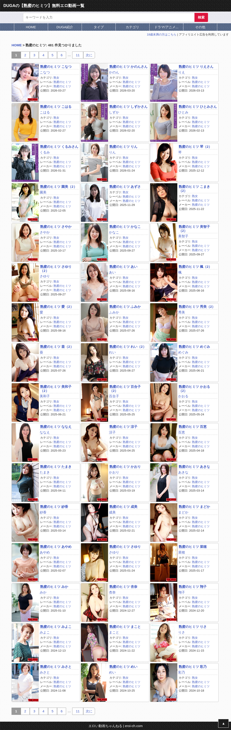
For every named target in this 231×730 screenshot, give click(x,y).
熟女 (56, 77)
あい (112, 272)
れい (112, 352)
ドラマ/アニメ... (166, 27)
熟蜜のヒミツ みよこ (56, 627)
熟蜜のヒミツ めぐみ (194, 347)
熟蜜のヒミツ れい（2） (127, 347)
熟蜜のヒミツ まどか (194, 507)
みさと (45, 672)
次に (89, 55)
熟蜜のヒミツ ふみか (125, 306)
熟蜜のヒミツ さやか (56, 226)
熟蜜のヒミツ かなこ (125, 226)
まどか (183, 512)
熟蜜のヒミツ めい (123, 667)
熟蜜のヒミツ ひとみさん (198, 106)
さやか (45, 232)
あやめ (45, 552)
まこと (114, 632)
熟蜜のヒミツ (62, 82)
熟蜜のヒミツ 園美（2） (58, 186)
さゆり (45, 276)
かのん (114, 72)
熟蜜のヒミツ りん (123, 146)
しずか (114, 112)
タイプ (99, 27)
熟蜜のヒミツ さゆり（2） (56, 268)
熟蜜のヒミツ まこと (125, 627)
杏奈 (112, 592)
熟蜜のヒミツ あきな (194, 467)
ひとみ (183, 112)
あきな (183, 472)
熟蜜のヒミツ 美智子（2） (194, 228)
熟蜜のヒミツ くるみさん (59, 146)
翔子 (181, 592)
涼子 (112, 432)
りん (112, 152)
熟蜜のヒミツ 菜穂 (193, 547)
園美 (43, 192)
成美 (112, 512)
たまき (45, 472)
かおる (183, 396)
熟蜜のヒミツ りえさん (196, 66)
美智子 (183, 236)
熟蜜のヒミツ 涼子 (123, 427)
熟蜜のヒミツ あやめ (56, 547)
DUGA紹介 (64, 27)
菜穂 (181, 552)
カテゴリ (132, 27)
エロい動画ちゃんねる (105, 726)
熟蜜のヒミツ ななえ (56, 427)
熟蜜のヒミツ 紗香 (54, 507)
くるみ (45, 152)
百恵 (181, 432)
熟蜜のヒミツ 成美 (123, 507)
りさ (181, 632)
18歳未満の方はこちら (161, 34)
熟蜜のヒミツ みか (54, 587)
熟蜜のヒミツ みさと (56, 667)
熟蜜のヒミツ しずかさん (128, 106)
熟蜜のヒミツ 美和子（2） (56, 388)
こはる (45, 112)
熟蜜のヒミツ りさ (193, 627)
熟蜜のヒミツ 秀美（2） (197, 306)
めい (112, 672)
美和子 (45, 396)
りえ (181, 72)
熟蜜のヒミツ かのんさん (128, 66)
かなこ (114, 232)
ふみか (114, 312)
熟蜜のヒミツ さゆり (125, 547)
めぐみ (183, 352)
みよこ (45, 632)
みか (43, 592)
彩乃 (181, 672)
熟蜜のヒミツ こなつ (56, 66)
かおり (114, 472)
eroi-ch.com (134, 726)
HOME (31, 27)
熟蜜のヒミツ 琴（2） (195, 146)
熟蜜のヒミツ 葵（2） (57, 347)
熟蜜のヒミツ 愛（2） (57, 306)
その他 (200, 27)
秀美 (181, 312)
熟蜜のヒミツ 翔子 (193, 587)
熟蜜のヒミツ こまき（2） (194, 188)
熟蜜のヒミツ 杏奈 (123, 587)
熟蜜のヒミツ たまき (56, 467)
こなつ (45, 72)
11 (78, 55)
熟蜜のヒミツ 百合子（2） (125, 388)
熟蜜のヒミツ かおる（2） (194, 388)
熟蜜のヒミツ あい (123, 266)
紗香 (43, 512)
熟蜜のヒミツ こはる (56, 106)
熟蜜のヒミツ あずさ (125, 186)
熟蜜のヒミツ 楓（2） (195, 266)
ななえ (45, 432)
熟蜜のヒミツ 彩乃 (193, 667)
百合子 (114, 396)
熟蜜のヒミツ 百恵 (193, 427)
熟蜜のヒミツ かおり (125, 467)
